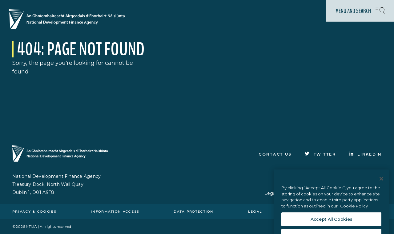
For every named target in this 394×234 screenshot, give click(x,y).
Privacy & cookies (34, 212)
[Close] (381, 183)
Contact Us (275, 154)
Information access (115, 212)
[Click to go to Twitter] (320, 154)
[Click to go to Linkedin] (365, 154)
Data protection (194, 212)
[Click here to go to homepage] (69, 19)
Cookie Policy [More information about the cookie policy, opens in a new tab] (354, 209)
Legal (255, 212)
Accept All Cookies (331, 223)
